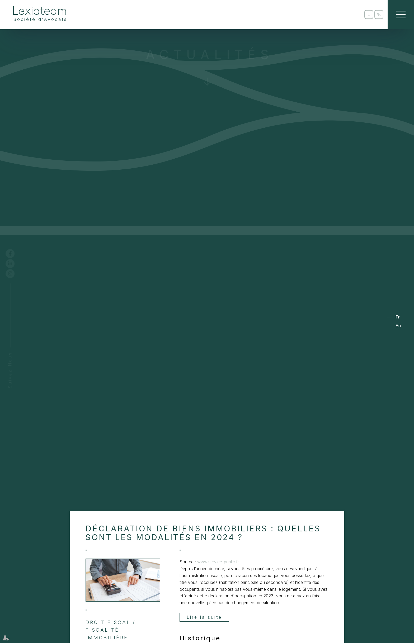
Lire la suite (204, 617)
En (398, 325)
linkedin (15, 263)
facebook (15, 253)
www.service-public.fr (218, 561)
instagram (15, 273)
